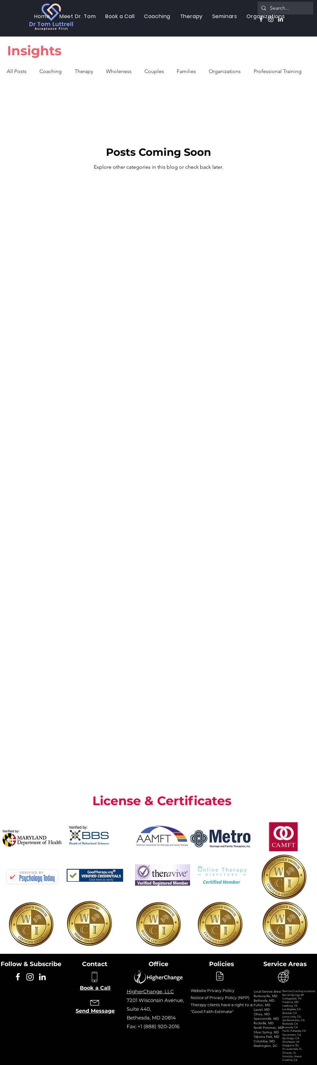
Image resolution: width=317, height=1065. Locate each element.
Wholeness (119, 71)
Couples (154, 71)
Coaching (50, 71)
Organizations (225, 71)
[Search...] (285, 8)
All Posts (16, 71)
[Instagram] (270, 19)
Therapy (84, 71)
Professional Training (277, 71)
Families (186, 71)
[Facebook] (261, 19)
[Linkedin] (280, 19)
